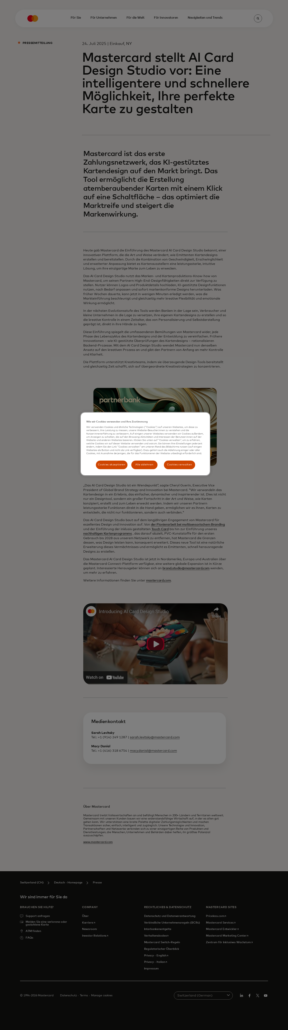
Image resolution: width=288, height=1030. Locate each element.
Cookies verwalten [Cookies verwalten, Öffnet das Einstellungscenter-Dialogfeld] (179, 464)
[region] (145, 444)
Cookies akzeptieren (111, 464)
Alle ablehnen (144, 464)
